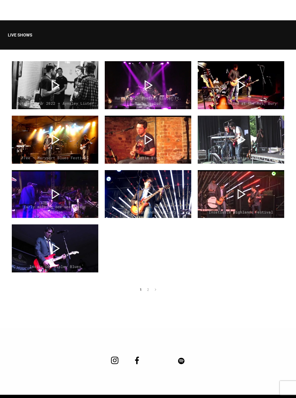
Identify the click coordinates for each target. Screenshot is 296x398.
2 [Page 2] (148, 290)
